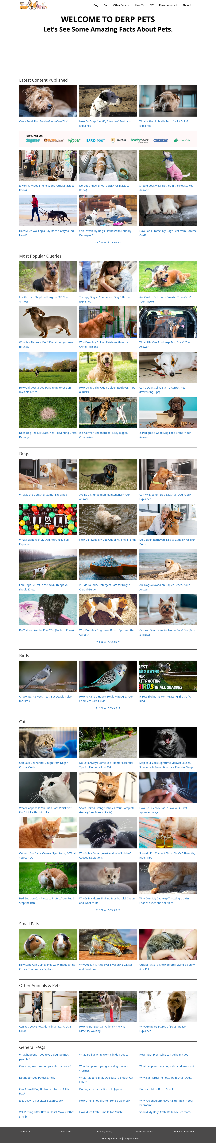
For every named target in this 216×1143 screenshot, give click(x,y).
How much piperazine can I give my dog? (164, 1054)
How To (139, 5)
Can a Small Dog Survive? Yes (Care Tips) (43, 121)
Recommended (168, 5)
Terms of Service (144, 1131)
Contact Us (65, 1131)
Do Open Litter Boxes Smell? (156, 1089)
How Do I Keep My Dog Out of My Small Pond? (107, 540)
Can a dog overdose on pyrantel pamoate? (45, 1066)
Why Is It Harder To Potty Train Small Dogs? (165, 1078)
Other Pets (123, 5)
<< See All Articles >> (108, 242)
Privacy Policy (104, 1131)
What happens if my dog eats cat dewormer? (166, 1066)
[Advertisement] (108, 56)
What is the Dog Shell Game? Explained (43, 494)
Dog (95, 5)
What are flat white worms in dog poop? (103, 1054)
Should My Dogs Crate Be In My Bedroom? (165, 1112)
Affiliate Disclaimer (184, 1131)
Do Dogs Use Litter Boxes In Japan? (100, 1089)
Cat (106, 5)
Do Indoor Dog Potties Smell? (37, 1078)
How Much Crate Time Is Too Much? (101, 1112)
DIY (151, 5)
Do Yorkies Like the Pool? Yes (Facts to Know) (46, 630)
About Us (188, 5)
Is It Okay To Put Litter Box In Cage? (41, 1100)
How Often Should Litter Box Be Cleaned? (104, 1100)
